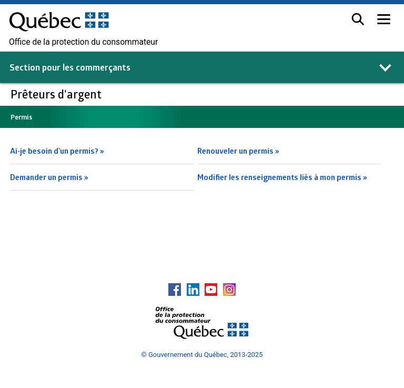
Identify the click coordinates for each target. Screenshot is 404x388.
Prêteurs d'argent (57, 94)
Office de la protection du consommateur (83, 42)
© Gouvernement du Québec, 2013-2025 (202, 355)
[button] (358, 19)
